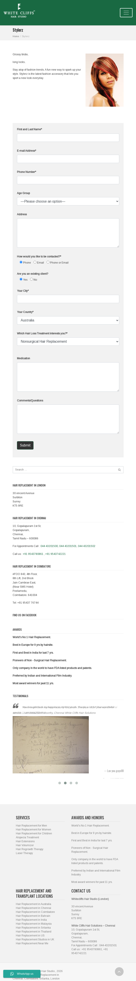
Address (22, 214)
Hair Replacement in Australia (33, 900)
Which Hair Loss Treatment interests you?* (42, 333)
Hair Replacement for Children (34, 829)
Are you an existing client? (32, 273)
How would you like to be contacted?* (39, 256)
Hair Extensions (25, 837)
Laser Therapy (24, 849)
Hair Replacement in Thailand (33, 927)
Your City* (23, 290)
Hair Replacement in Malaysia (34, 920)
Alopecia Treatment (27, 833)
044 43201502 (86, 546)
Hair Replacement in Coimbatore (35, 908)
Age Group (23, 193)
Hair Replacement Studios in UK (35, 935)
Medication (23, 358)
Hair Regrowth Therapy (29, 845)
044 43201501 (68, 546)
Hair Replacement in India (31, 916)
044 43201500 (49, 546)
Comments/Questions (30, 400)
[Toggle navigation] (126, 12)
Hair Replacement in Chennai (33, 904)
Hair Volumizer (25, 841)
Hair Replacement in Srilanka (33, 923)
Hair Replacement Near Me (32, 939)
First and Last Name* (29, 129)
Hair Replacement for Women (33, 825)
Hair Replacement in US (30, 931)
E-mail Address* (26, 150)
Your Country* (25, 312)
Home (16, 36)
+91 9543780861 (33, 554)
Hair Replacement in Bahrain (33, 912)
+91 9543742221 (55, 554)
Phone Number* (26, 172)
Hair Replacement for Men (31, 821)
